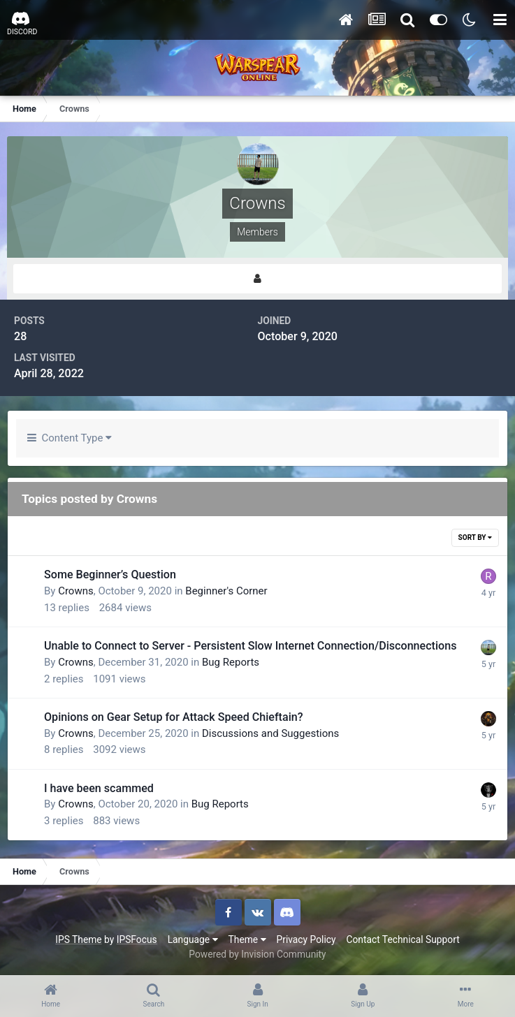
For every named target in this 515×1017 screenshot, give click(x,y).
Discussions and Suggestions (270, 733)
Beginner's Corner (226, 591)
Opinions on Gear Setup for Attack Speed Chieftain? (173, 717)
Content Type (69, 438)
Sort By (475, 537)
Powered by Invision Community (257, 954)
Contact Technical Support (402, 939)
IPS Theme (78, 939)
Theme (247, 939)
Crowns (76, 591)
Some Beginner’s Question (110, 574)
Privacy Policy (306, 939)
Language (193, 939)
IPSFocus (137, 939)
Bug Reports (230, 662)
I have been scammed (99, 788)
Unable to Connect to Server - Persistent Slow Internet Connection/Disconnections (250, 645)
